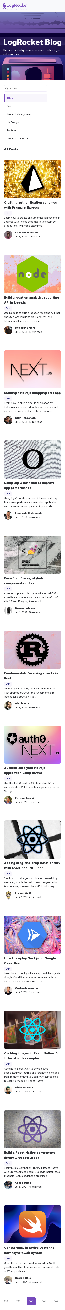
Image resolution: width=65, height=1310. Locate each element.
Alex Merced (23, 703)
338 (5, 1301)
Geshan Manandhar (27, 988)
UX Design (13, 122)
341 (44, 1301)
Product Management (19, 114)
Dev (9, 106)
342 (56, 1301)
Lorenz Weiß (23, 893)
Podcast (12, 130)
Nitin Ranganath (25, 418)
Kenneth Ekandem (26, 232)
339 (18, 1301)
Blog (10, 98)
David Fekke (23, 1278)
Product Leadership (18, 138)
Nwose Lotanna (25, 608)
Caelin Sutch (23, 1182)
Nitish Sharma (24, 1087)
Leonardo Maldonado (28, 513)
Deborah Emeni (25, 327)
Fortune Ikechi (24, 798)
